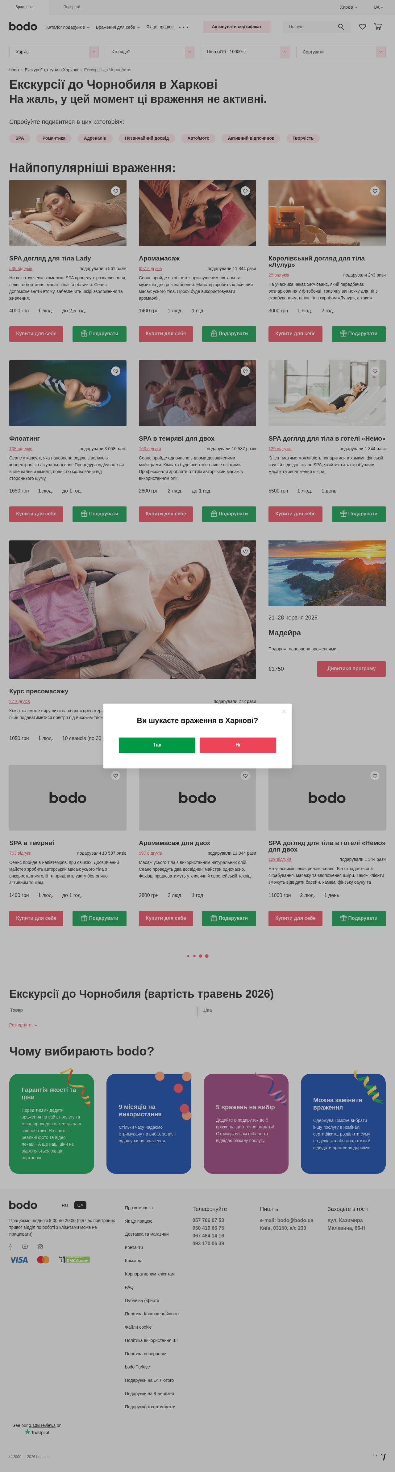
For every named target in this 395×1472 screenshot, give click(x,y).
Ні (237, 744)
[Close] (283, 711)
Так (157, 744)
